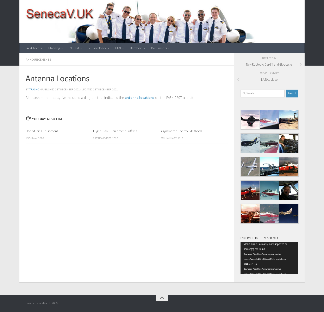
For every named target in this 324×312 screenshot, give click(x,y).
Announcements (38, 59)
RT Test (74, 48)
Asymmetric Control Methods (181, 131)
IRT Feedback (97, 48)
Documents (159, 48)
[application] (269, 258)
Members (136, 48)
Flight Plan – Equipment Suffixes (115, 131)
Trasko (34, 89)
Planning (54, 48)
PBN (118, 48)
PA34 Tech (32, 48)
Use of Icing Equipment (42, 131)
